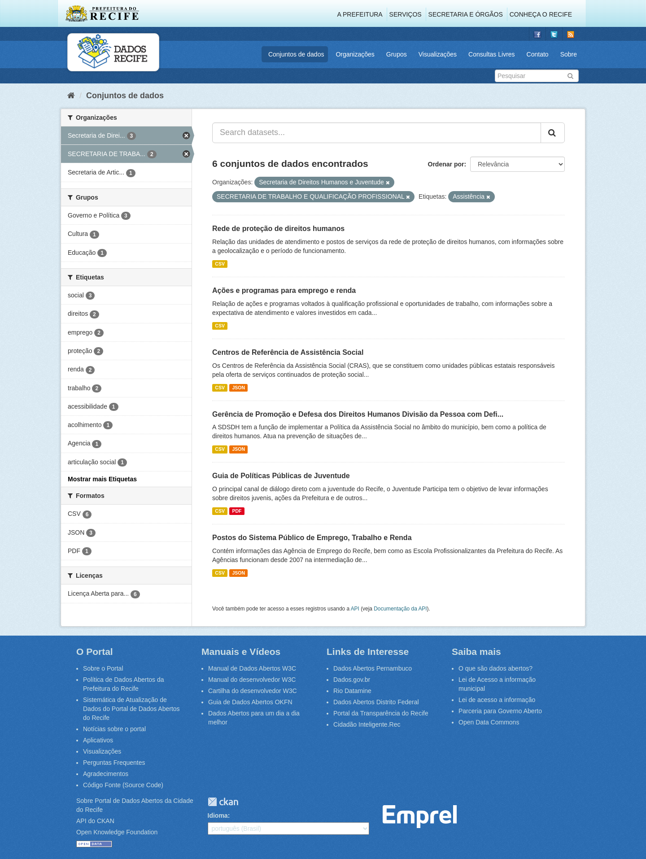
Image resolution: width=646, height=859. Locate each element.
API (355, 609)
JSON (238, 387)
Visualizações (438, 54)
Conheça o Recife (541, 14)
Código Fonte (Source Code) (123, 785)
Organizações (355, 54)
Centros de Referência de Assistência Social (287, 352)
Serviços (405, 14)
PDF (236, 511)
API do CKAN (95, 820)
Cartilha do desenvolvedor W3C (252, 690)
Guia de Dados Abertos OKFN (250, 702)
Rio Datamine (352, 690)
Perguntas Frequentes (114, 762)
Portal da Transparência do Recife (380, 713)
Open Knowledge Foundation (116, 832)
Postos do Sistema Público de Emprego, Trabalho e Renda (312, 537)
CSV (220, 263)
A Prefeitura (360, 14)
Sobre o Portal (103, 668)
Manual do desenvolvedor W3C (252, 679)
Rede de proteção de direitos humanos (278, 228)
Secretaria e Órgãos (465, 14)
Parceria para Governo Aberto (500, 711)
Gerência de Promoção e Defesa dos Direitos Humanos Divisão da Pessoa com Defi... (357, 414)
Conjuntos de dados (296, 54)
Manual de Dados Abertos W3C (252, 668)
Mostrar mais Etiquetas (102, 479)
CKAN (223, 802)
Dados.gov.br (351, 679)
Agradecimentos (105, 773)
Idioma (218, 815)
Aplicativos (98, 740)
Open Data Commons (488, 722)
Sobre (568, 54)
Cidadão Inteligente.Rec (366, 724)
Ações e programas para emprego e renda (284, 290)
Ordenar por (446, 164)
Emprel (420, 816)
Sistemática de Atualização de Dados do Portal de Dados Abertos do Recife (131, 708)
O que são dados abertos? (495, 668)
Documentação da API (400, 609)
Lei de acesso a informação (496, 699)
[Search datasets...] (376, 132)
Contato (538, 54)
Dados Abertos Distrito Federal (376, 702)
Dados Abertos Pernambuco (372, 668)
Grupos (396, 54)
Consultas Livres (491, 54)
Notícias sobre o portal (114, 729)
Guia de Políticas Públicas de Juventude (281, 476)
